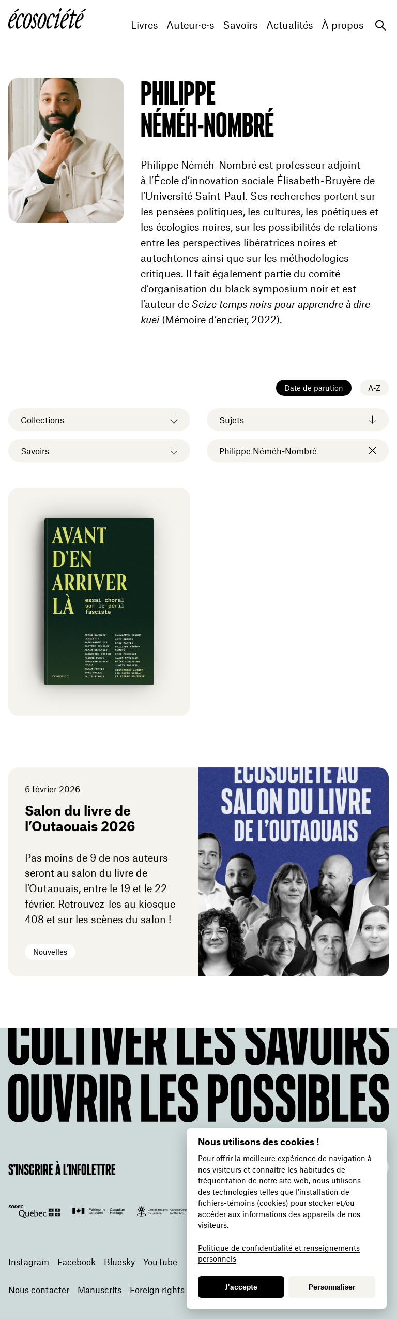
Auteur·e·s (190, 25)
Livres (144, 25)
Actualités (289, 25)
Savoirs (240, 25)
